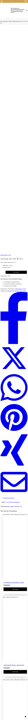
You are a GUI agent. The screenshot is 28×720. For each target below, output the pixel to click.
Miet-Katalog (2, 650)
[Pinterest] (15, 690)
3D (21, 290)
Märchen (17, 74)
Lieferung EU (17, 290)
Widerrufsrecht (3, 671)
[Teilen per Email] (14, 279)
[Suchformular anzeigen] (2, 1)
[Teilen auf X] (14, 155)
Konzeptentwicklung (4, 652)
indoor (8, 290)
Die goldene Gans (9, 616)
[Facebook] (10, 690)
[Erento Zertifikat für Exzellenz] (6, 706)
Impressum (2, 673)
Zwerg (20, 74)
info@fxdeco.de (6, 687)
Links (1, 668)
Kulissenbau (2, 655)
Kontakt (1, 666)
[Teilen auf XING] (14, 251)
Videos (1, 657)
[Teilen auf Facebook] (14, 127)
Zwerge (24, 74)
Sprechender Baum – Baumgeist (14, 449)
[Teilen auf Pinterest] (14, 215)
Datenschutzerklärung (4, 675)
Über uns (2, 664)
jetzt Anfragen (16, 56)
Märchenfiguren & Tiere (5, 39)
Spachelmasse (16, 286)
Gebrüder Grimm (10, 74)
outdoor (12, 290)
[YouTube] (18, 690)
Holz (8, 286)
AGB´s (1, 669)
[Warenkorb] (26, 1)
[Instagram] (12, 690)
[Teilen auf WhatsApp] (14, 186)
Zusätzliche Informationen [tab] (8, 282)
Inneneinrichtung (3, 654)
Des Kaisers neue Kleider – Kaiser (14, 366)
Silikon (10, 286)
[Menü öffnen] (26, 10)
